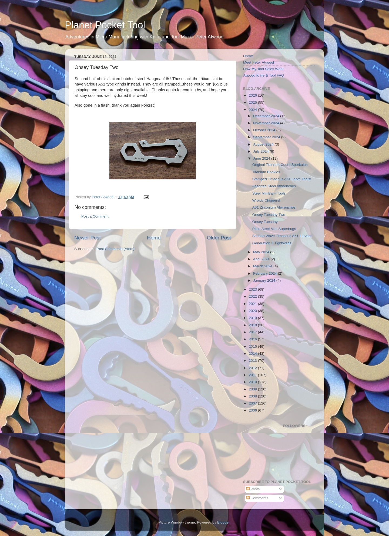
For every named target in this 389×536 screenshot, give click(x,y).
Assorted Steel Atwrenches (274, 186)
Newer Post (87, 238)
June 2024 (262, 158)
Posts (253, 489)
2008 (253, 396)
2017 (253, 332)
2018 (253, 325)
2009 (253, 389)
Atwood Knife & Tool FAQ (263, 75)
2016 (253, 339)
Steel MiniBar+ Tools (269, 193)
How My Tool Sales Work (263, 69)
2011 (253, 375)
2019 (253, 318)
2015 (253, 346)
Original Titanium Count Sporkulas (280, 165)
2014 (253, 353)
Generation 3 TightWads (271, 243)
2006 (253, 410)
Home (153, 238)
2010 (253, 382)
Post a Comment (95, 216)
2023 (253, 289)
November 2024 (266, 123)
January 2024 (264, 280)
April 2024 (262, 259)
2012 (253, 368)
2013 (253, 361)
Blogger (223, 522)
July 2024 (261, 151)
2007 (253, 403)
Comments (257, 498)
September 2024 (267, 137)
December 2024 (266, 116)
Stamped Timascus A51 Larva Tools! (281, 179)
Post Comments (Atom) (116, 249)
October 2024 (264, 130)
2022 (253, 296)
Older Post (219, 238)
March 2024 (263, 266)
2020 (253, 311)
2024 (253, 110)
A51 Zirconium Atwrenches (274, 207)
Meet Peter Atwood (258, 62)
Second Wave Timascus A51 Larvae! (282, 236)
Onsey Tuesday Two (268, 215)
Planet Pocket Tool (105, 25)
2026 (253, 95)
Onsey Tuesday (265, 222)
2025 (253, 102)
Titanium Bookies (266, 172)
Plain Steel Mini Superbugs (274, 229)
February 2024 (265, 273)
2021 (253, 304)
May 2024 (261, 252)
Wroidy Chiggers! (266, 200)
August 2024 (264, 144)
